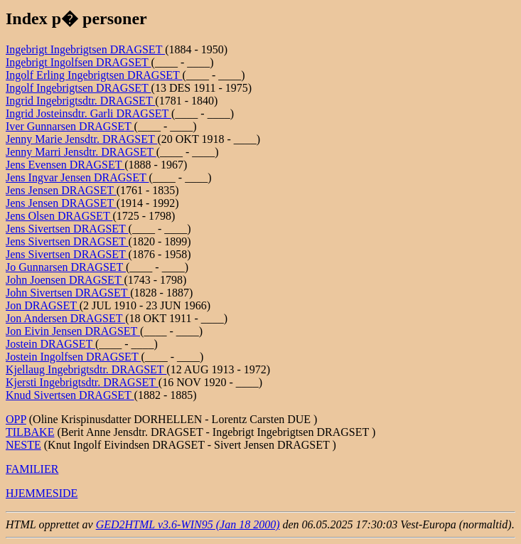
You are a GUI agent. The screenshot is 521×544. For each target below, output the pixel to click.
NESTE (23, 445)
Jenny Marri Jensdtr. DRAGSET (81, 152)
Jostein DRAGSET (50, 344)
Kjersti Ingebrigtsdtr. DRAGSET (82, 382)
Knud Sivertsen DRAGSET (70, 395)
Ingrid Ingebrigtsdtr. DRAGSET (80, 101)
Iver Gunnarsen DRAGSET (70, 126)
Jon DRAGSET (43, 305)
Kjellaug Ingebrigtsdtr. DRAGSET (86, 369)
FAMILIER (32, 469)
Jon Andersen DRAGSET (65, 318)
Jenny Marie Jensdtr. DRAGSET (81, 139)
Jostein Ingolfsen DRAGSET (73, 357)
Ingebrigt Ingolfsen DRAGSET (78, 62)
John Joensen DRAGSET (65, 280)
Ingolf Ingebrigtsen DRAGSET (78, 88)
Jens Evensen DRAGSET (65, 165)
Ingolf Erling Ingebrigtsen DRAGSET (94, 75)
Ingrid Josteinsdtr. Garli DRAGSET (88, 113)
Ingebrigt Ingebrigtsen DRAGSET (85, 49)
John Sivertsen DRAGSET (68, 293)
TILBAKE (30, 432)
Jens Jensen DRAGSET (61, 190)
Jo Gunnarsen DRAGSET (66, 267)
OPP (16, 419)
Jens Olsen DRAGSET (59, 216)
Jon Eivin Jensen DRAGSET (73, 331)
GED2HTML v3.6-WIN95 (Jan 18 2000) (188, 524)
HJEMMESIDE (41, 493)
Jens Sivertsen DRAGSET (67, 229)
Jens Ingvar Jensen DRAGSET (77, 177)
